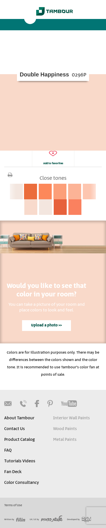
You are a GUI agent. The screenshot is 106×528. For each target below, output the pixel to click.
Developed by (79, 519)
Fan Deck (12, 471)
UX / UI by (46, 519)
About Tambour (19, 418)
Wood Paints (65, 428)
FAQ (8, 450)
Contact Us (14, 428)
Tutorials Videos (19, 461)
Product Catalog (19, 439)
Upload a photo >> (46, 325)
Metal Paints (65, 439)
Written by (14, 519)
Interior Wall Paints (71, 418)
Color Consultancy (21, 482)
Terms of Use (13, 505)
